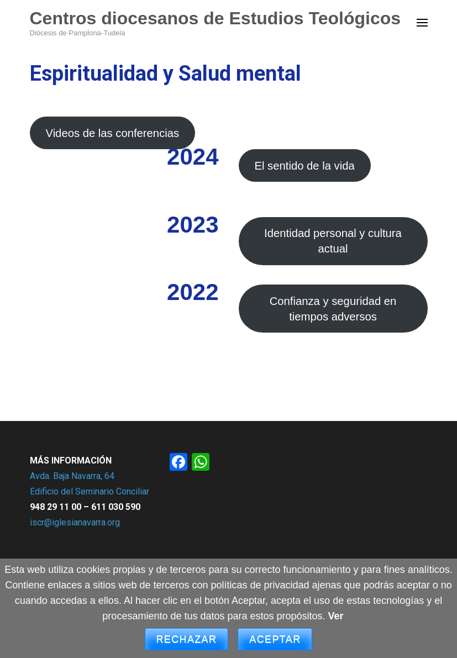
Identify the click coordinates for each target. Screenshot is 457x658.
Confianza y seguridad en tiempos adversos (333, 309)
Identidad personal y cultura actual (333, 241)
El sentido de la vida (304, 166)
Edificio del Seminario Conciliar (89, 491)
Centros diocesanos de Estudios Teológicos (215, 18)
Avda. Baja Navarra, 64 (72, 476)
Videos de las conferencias (112, 133)
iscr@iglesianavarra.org (75, 522)
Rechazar (186, 639)
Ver (336, 616)
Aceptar (275, 639)
